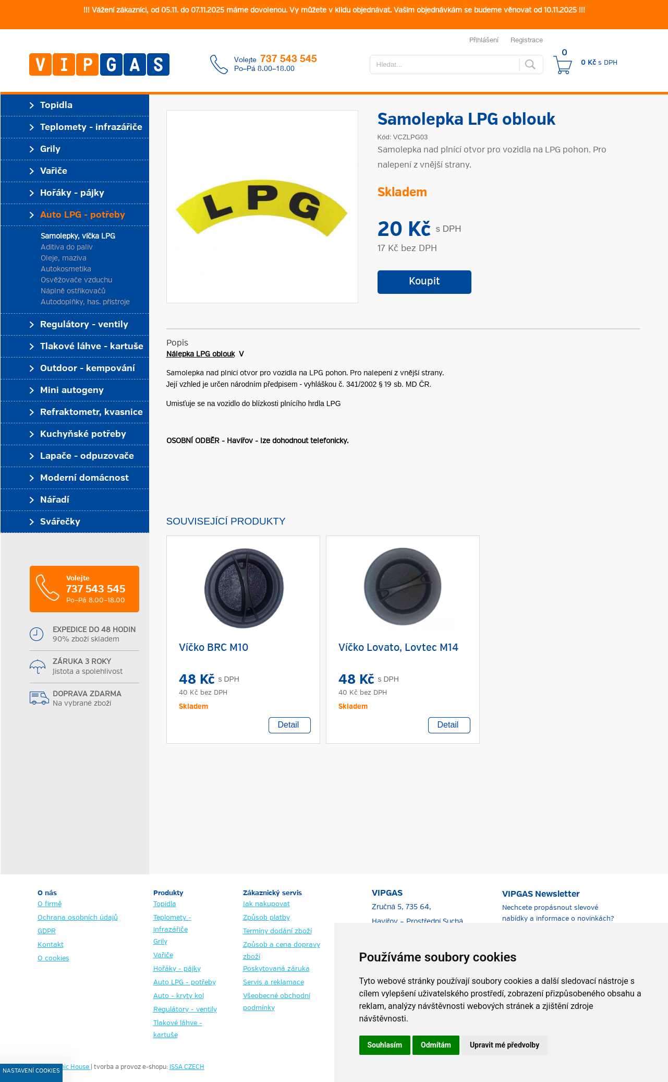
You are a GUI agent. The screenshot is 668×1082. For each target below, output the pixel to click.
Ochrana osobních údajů (78, 917)
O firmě (50, 904)
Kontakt (51, 945)
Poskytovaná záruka (276, 969)
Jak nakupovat (266, 904)
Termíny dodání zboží (277, 931)
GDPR (47, 931)
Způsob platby (266, 917)
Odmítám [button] (436, 1045)
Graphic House (68, 1067)
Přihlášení (484, 39)
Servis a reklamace (273, 982)
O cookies (53, 958)
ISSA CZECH (186, 1067)
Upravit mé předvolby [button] (504, 1045)
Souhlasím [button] (385, 1045)
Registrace (527, 39)
